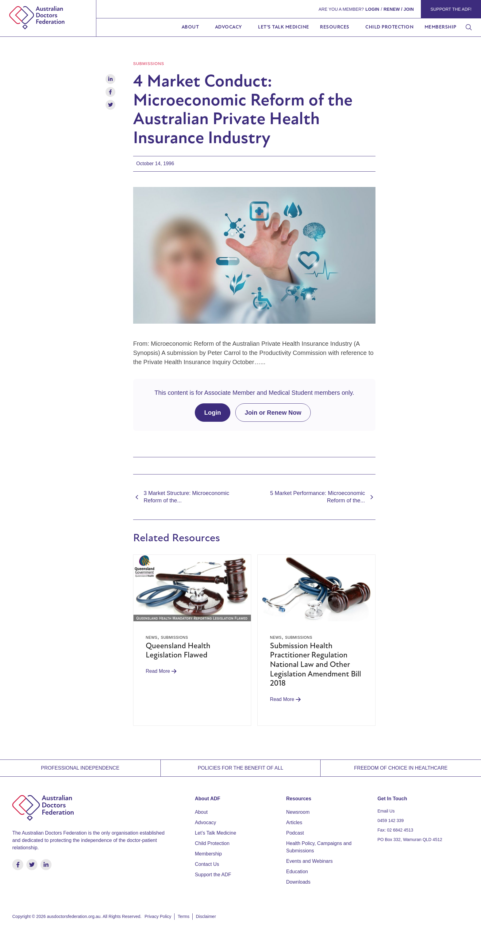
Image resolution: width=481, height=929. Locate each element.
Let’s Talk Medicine (283, 27)
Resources (334, 27)
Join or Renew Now (273, 412)
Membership (440, 27)
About (190, 27)
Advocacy (228, 27)
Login (212, 412)
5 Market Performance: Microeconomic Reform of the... (322, 496)
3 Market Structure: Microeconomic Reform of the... (181, 496)
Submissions (148, 63)
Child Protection (389, 27)
